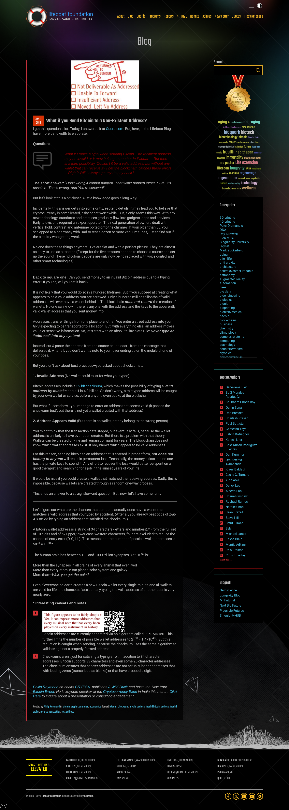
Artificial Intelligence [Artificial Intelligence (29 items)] (232, 127)
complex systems (232, 337)
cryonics (225, 353)
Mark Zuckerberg (231, 250)
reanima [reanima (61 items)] (234, 173)
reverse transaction (50, 711)
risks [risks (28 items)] (248, 178)
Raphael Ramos (237, 501)
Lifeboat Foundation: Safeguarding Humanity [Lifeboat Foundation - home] (59, 16)
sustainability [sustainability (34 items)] (234, 183)
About (120, 16)
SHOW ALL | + (226, 560)
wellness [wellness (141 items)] (249, 188)
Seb (228, 528)
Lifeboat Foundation (51, 796)
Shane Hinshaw (237, 496)
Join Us (206, 16)
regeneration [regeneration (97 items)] (227, 178)
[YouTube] (252, 796)
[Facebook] (228, 796)
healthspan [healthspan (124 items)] (244, 152)
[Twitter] (236, 796)
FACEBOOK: (73, 760)
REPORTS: (123, 772)
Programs (155, 16)
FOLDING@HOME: (176, 772)
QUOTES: (222, 778)
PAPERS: (122, 778)
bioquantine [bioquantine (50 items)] (248, 127)
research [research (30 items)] (241, 178)
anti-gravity (227, 262)
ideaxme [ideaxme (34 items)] (221, 158)
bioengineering (230, 295)
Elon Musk (227, 238)
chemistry (226, 328)
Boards (141, 16)
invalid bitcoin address (157, 706)
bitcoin (66, 706)
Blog (130, 16)
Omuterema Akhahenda (234, 462)
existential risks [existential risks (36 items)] (226, 147)
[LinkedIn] (244, 796)
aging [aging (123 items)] (222, 122)
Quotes (236, 16)
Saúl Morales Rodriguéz (235, 395)
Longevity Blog (230, 595)
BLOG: (121, 766)
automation (228, 283)
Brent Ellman (234, 523)
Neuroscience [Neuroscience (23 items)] (256, 169)
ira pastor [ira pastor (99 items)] (227, 163)
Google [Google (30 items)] (219, 153)
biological (226, 300)
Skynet (224, 246)
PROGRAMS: (224, 772)
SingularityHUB (230, 615)
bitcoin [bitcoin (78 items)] (242, 137)
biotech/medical (231, 312)
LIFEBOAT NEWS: (126, 760)
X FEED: (72, 766)
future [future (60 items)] (247, 147)
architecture (228, 267)
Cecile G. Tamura (237, 475)
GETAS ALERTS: (225, 760)
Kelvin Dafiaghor (237, 434)
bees (223, 287)
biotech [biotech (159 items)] (247, 132)
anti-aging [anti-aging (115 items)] (251, 122)
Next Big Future (230, 605)
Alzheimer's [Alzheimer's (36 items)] (236, 122)
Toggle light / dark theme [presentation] (259, 5)
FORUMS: (172, 778)
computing (227, 341)
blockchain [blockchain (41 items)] (253, 137)
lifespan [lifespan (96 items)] (223, 168)
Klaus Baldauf (235, 469)
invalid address (137, 706)
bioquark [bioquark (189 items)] (232, 132)
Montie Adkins (236, 545)
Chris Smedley (236, 555)
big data (225, 291)
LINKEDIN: (173, 760)
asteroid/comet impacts (236, 271)
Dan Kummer (235, 454)
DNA (223, 230)
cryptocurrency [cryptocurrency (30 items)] (243, 142)
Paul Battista (235, 423)
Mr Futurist (227, 600)
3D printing (227, 217)
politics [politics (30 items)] (225, 173)
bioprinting (227, 308)
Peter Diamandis (231, 226)
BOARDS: (222, 766)
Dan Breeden (234, 413)
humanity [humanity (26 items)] (258, 153)
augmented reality (232, 279)
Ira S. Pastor (234, 550)
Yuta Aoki (232, 480)
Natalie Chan (235, 507)
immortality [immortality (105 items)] (234, 157)
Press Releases (253, 16)
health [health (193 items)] (229, 152)
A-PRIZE (182, 16)
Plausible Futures (232, 610)
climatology (228, 332)
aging (224, 254)
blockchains (228, 320)
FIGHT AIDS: (74, 772)
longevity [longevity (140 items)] (237, 168)
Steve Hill (232, 518)
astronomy (227, 275)
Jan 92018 (38, 121)
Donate (194, 16)
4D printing (227, 221)
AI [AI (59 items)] (229, 122)
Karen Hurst (234, 440)
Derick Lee (233, 485)
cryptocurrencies (79, 706)
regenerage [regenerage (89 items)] (248, 173)
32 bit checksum (89, 386)
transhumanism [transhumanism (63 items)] (231, 188)
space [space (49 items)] (223, 183)
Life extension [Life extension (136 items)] (246, 162)
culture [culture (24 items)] (252, 142)
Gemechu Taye (236, 429)
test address (68, 711)
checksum (123, 706)
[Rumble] (260, 796)
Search (258, 70)
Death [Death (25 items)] (257, 142)
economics (95, 706)
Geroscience (228, 590)
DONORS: (172, 766)
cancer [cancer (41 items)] (232, 142)
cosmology (227, 345)
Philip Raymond (45, 687)
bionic (224, 304)
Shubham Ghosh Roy (240, 402)
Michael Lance (236, 534)
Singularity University (234, 242)
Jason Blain (234, 539)
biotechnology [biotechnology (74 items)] (228, 137)
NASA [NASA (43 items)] (248, 168)
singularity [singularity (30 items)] (255, 178)
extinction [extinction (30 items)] (239, 147)
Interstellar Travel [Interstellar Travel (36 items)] (252, 158)
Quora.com (114, 129)
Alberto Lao (234, 491)
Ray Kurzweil (229, 234)
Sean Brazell (234, 512)
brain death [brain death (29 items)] (223, 142)
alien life (226, 259)
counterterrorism (231, 349)
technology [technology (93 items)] (249, 183)
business (226, 324)
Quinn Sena (234, 407)
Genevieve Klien (237, 387)
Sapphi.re (88, 796)
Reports (169, 16)
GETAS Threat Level (40, 768)
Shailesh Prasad (237, 418)
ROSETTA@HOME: (77, 778)
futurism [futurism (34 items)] (256, 147)
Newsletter (222, 16)
